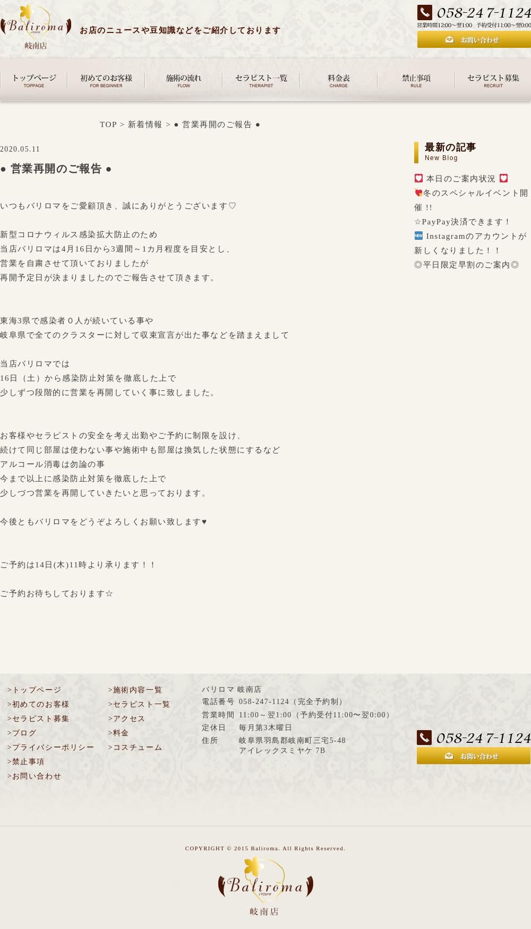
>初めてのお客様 (38, 704)
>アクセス (127, 719)
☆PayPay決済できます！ (463, 221)
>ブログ (22, 733)
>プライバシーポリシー (51, 747)
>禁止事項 (26, 762)
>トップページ (34, 690)
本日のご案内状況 (461, 178)
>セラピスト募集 (38, 719)
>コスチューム (135, 747)
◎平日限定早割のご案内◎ (466, 264)
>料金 (119, 733)
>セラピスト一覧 (139, 704)
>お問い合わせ (34, 776)
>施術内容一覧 (135, 690)
